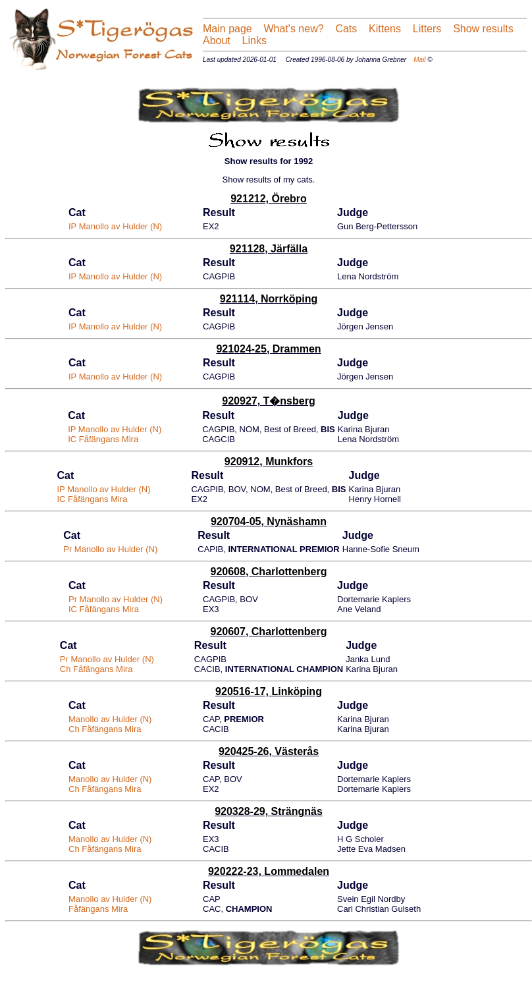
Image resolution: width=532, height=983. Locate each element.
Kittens (385, 28)
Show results (483, 28)
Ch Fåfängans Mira (96, 669)
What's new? (294, 28)
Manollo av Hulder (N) (109, 719)
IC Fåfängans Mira (103, 439)
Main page (227, 28)
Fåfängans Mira (98, 909)
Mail (419, 59)
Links (253, 40)
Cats (346, 28)
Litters (427, 28)
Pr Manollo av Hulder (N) (110, 549)
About (216, 40)
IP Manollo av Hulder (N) (115, 226)
